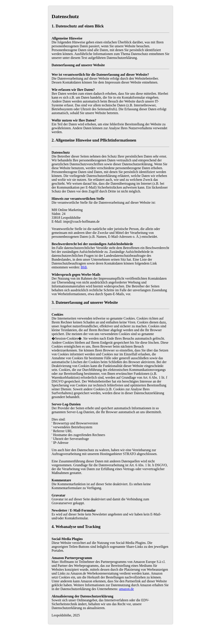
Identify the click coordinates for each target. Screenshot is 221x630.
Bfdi (84, 267)
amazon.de (126, 589)
